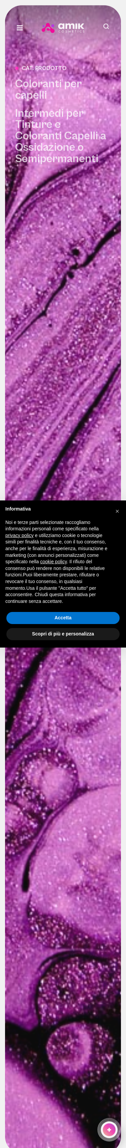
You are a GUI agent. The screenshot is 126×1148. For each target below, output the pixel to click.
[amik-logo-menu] (63, 25)
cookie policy (53, 561)
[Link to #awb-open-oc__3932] (26, 27)
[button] (117, 511)
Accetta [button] (63, 617)
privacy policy (19, 535)
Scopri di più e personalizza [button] (63, 633)
